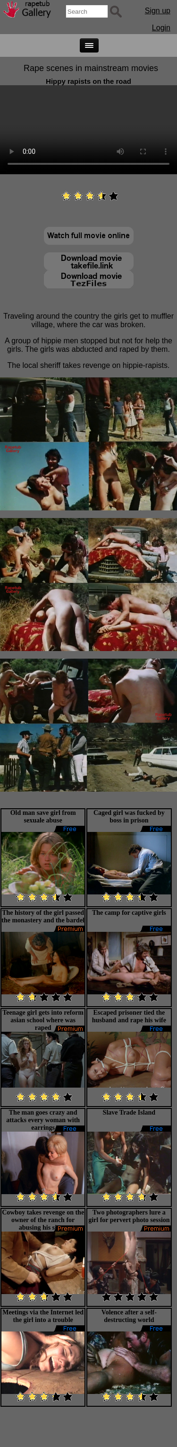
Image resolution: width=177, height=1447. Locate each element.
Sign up (157, 11)
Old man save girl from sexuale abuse (43, 816)
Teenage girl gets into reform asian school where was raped (43, 1020)
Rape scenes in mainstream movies (91, 68)
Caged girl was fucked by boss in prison (129, 816)
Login (161, 28)
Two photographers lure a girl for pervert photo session (128, 1216)
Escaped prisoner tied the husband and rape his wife (129, 1016)
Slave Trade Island (129, 1112)
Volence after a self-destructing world (129, 1316)
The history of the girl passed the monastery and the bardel (42, 916)
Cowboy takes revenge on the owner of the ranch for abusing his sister (43, 1220)
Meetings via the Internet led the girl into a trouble (43, 1316)
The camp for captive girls (129, 912)
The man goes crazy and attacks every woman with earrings (43, 1120)
